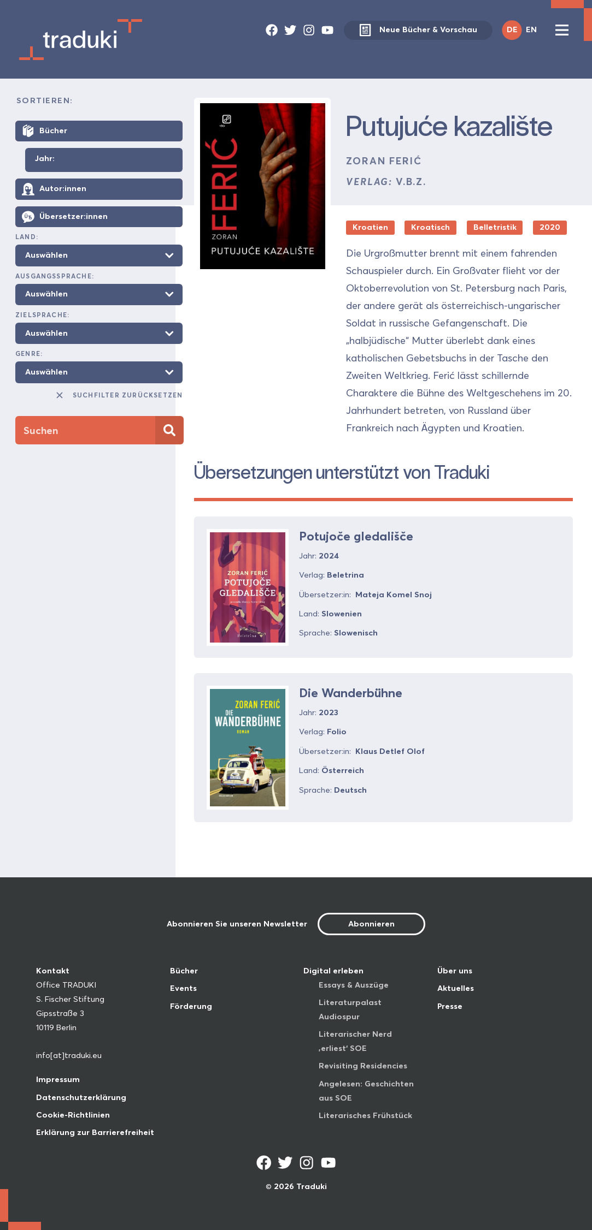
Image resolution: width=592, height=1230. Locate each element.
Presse (449, 1006)
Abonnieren (371, 924)
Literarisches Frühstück (365, 1115)
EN (531, 29)
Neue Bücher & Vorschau (418, 30)
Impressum (58, 1079)
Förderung (191, 1006)
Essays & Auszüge (354, 985)
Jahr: (45, 159)
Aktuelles (455, 988)
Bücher (184, 971)
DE (512, 29)
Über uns (454, 971)
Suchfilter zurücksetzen (119, 395)
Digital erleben (333, 971)
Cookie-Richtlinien (73, 1115)
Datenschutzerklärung (81, 1097)
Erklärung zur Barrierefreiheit (95, 1132)
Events (183, 988)
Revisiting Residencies (363, 1066)
